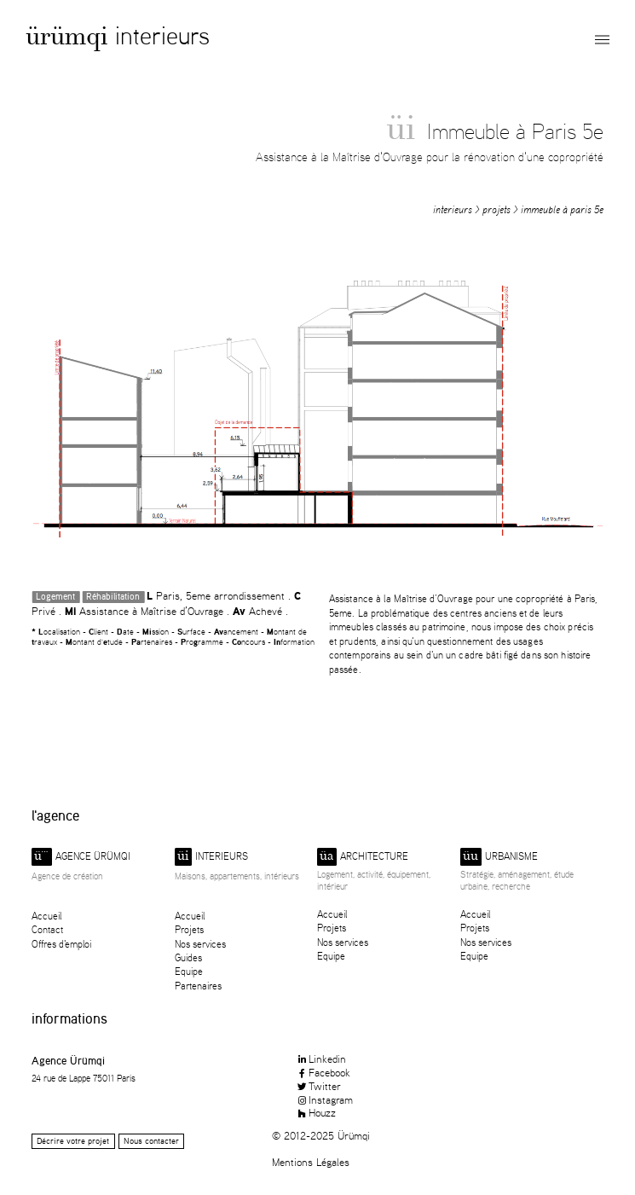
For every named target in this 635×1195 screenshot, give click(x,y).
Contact (47, 929)
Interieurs (162, 35)
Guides (188, 957)
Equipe (189, 971)
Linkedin (321, 1058)
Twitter (318, 1086)
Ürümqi (67, 38)
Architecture (362, 857)
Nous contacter (151, 1140)
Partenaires (198, 985)
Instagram (324, 1099)
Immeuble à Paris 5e (562, 209)
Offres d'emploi (61, 943)
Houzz (316, 1112)
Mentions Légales (310, 1162)
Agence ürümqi (81, 857)
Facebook (323, 1072)
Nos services (200, 943)
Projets (496, 209)
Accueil (46, 915)
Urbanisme (499, 857)
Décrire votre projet (73, 1140)
